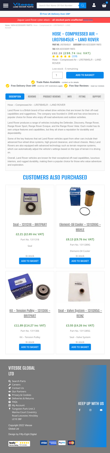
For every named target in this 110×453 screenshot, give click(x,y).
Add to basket (85, 75)
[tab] (14, 96)
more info (88, 20)
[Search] (82, 5)
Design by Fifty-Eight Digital (22, 434)
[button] (5, 5)
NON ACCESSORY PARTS (21, 25)
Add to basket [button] (30, 261)
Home (7, 25)
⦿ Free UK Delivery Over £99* (55, 14)
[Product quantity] (57, 75)
